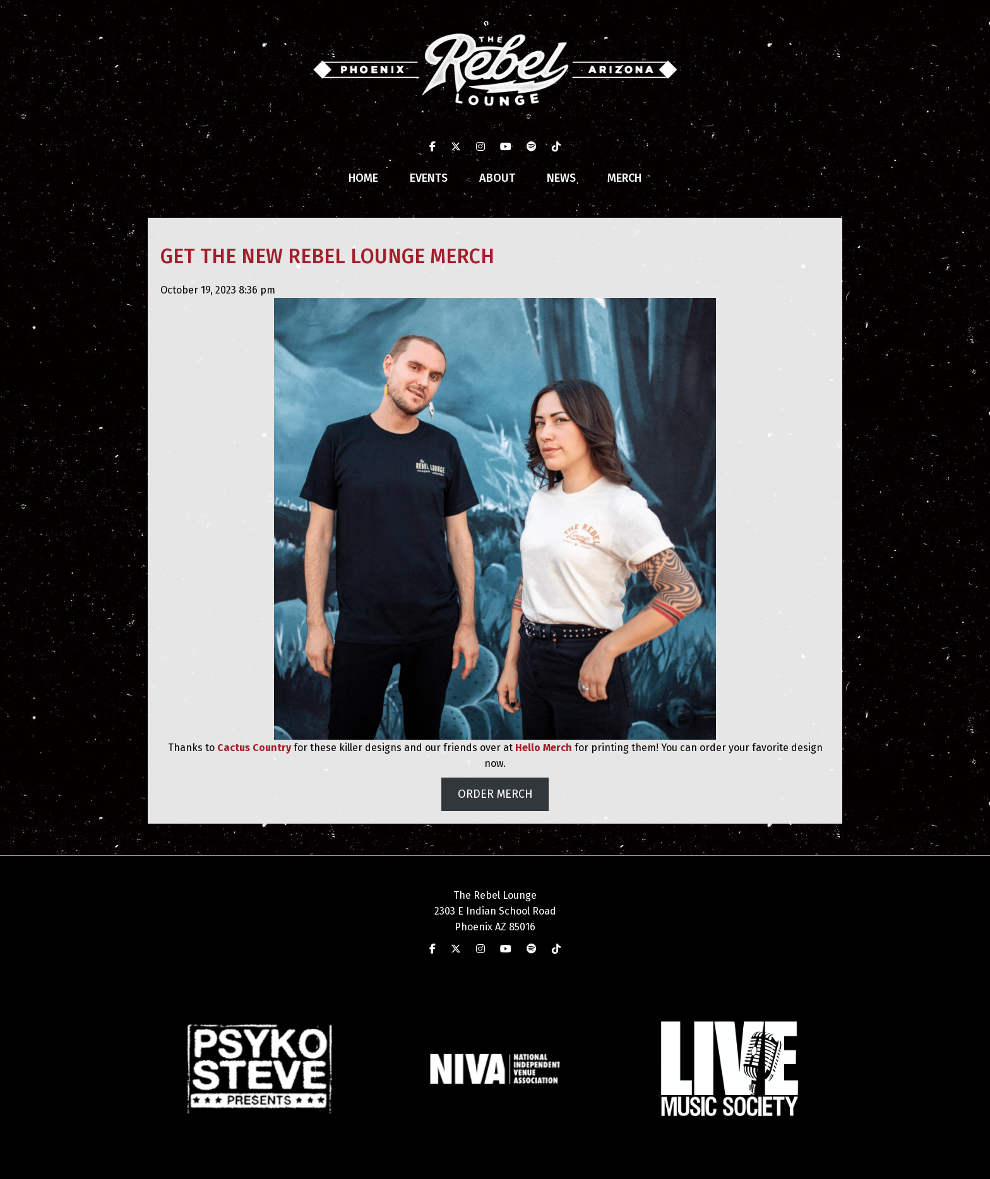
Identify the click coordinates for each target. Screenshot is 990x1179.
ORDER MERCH (495, 794)
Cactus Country (254, 748)
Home (363, 178)
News (561, 178)
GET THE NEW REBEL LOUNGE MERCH (327, 256)
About (497, 178)
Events (429, 178)
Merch (624, 178)
